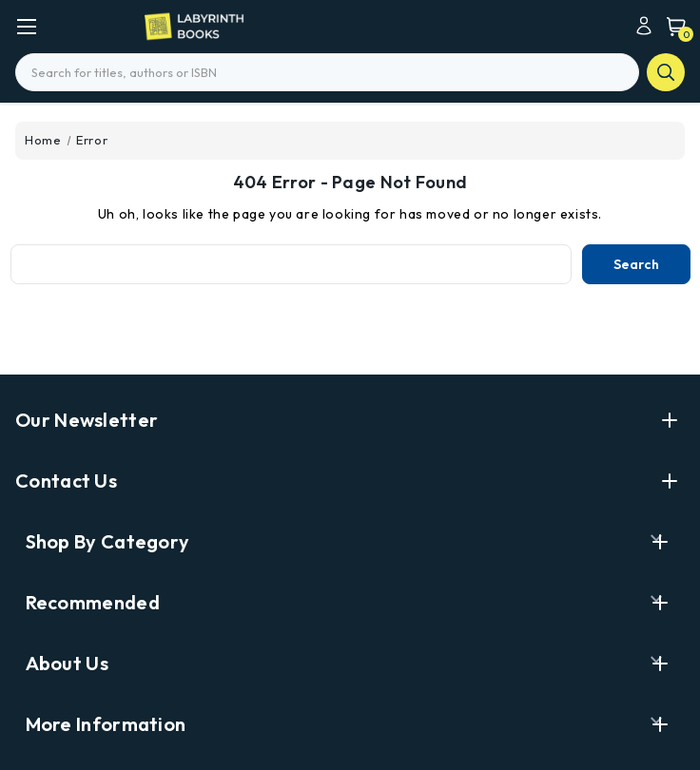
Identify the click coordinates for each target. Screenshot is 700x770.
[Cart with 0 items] (671, 25)
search (665, 72)
